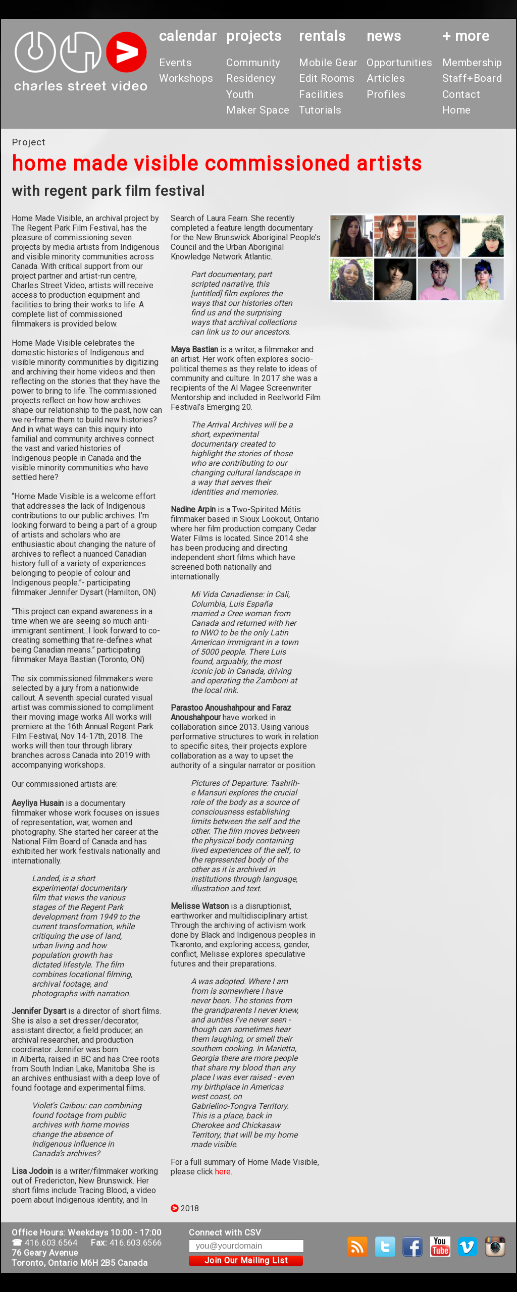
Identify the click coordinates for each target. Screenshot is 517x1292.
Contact (461, 94)
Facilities (321, 94)
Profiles (386, 94)
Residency (251, 78)
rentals (322, 36)
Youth (240, 94)
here (223, 1171)
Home (456, 110)
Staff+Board (472, 78)
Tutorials (320, 110)
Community (253, 63)
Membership (472, 63)
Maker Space (258, 110)
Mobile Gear (328, 63)
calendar (188, 36)
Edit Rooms (326, 78)
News (384, 36)
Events (175, 63)
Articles (386, 78)
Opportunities (400, 63)
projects (254, 36)
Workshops (186, 78)
